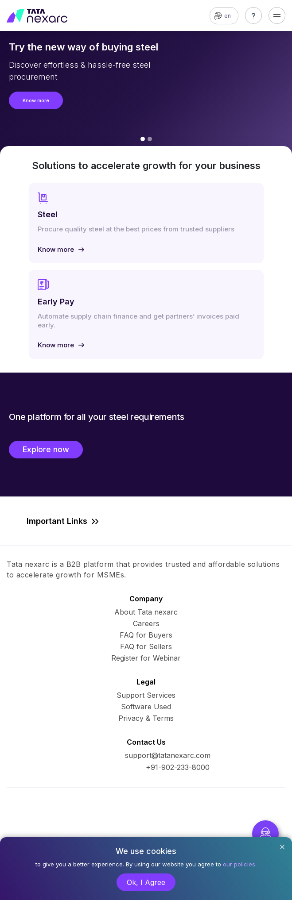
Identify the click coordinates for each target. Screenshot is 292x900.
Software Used (146, 706)
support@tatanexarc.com (167, 755)
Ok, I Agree (146, 882)
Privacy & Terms (146, 718)
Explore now (46, 449)
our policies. (240, 864)
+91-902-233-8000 (178, 767)
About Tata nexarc (146, 612)
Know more (36, 100)
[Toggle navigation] (277, 15)
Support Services (146, 695)
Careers (146, 623)
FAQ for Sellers (146, 646)
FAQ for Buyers (146, 635)
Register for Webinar (146, 658)
